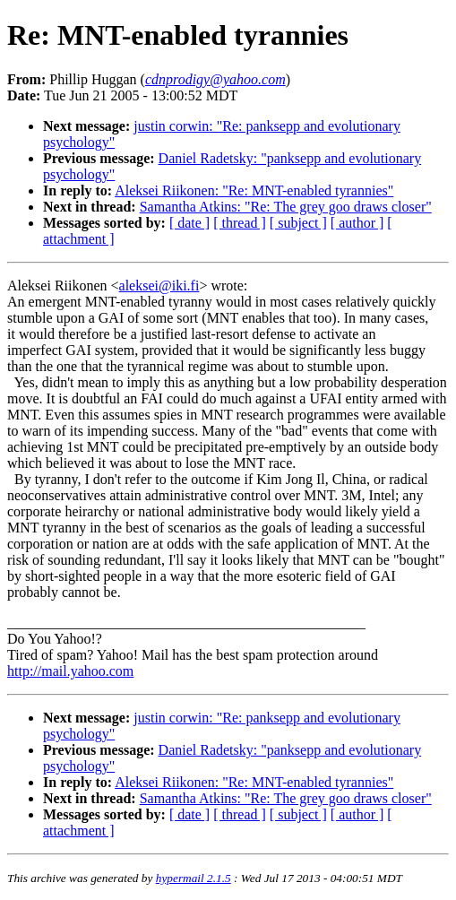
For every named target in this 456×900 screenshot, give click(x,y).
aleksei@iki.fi (159, 285)
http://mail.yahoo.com (70, 671)
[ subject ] (298, 222)
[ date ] (189, 222)
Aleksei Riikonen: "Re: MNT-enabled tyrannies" (254, 190)
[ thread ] (239, 222)
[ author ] (357, 222)
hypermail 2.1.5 (193, 878)
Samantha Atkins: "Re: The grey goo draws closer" (286, 206)
